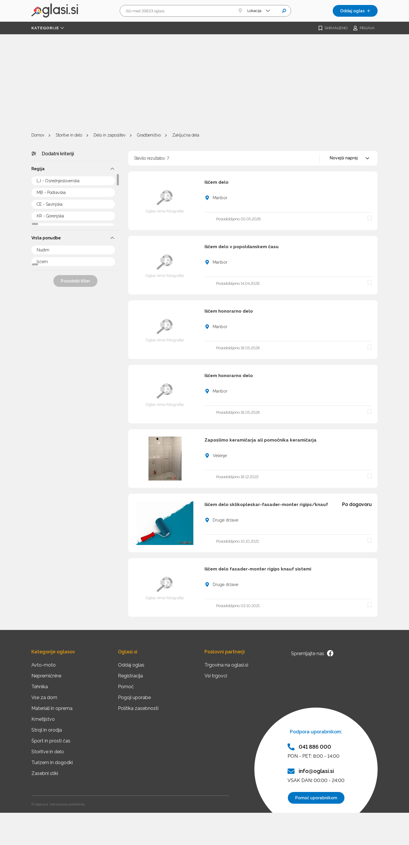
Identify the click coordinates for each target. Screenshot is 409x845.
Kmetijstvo (43, 719)
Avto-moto (43, 665)
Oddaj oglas (355, 10)
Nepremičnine (46, 676)
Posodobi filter (75, 281)
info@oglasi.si (311, 771)
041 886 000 (309, 746)
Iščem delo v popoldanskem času (241, 246)
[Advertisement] (204, 84)
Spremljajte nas (312, 653)
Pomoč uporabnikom (316, 797)
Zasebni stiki (44, 773)
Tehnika (39, 686)
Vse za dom (44, 697)
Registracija (130, 676)
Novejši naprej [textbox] (344, 158)
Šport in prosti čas (50, 741)
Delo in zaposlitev (110, 135)
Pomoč (126, 686)
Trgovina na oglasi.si (226, 665)
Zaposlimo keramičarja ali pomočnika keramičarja (260, 440)
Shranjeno (333, 28)
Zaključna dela (185, 135)
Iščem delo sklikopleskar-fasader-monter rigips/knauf (266, 504)
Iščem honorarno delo (228, 311)
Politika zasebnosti (138, 708)
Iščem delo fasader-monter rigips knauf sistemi (257, 569)
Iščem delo (216, 182)
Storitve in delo (69, 135)
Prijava (364, 28)
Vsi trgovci (215, 676)
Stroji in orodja (46, 730)
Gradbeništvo (149, 135)
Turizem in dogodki (52, 762)
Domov (37, 135)
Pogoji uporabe (134, 697)
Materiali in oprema (51, 708)
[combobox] (348, 158)
